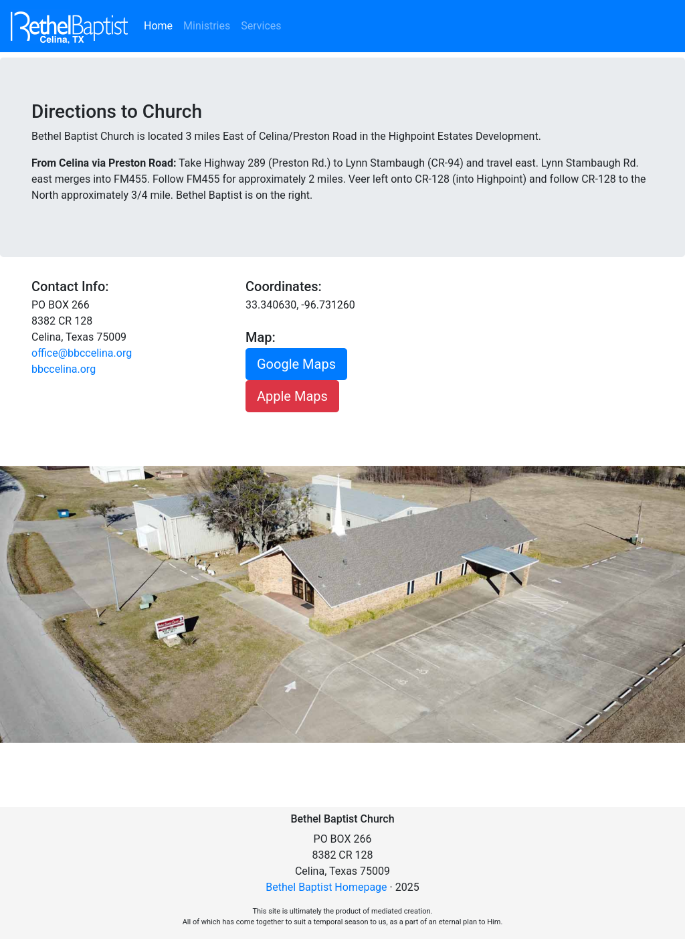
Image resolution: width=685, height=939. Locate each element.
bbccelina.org (63, 369)
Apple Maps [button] (292, 396)
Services (261, 25)
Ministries (206, 25)
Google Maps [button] (296, 364)
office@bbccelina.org (81, 353)
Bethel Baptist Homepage (326, 887)
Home (161, 24)
